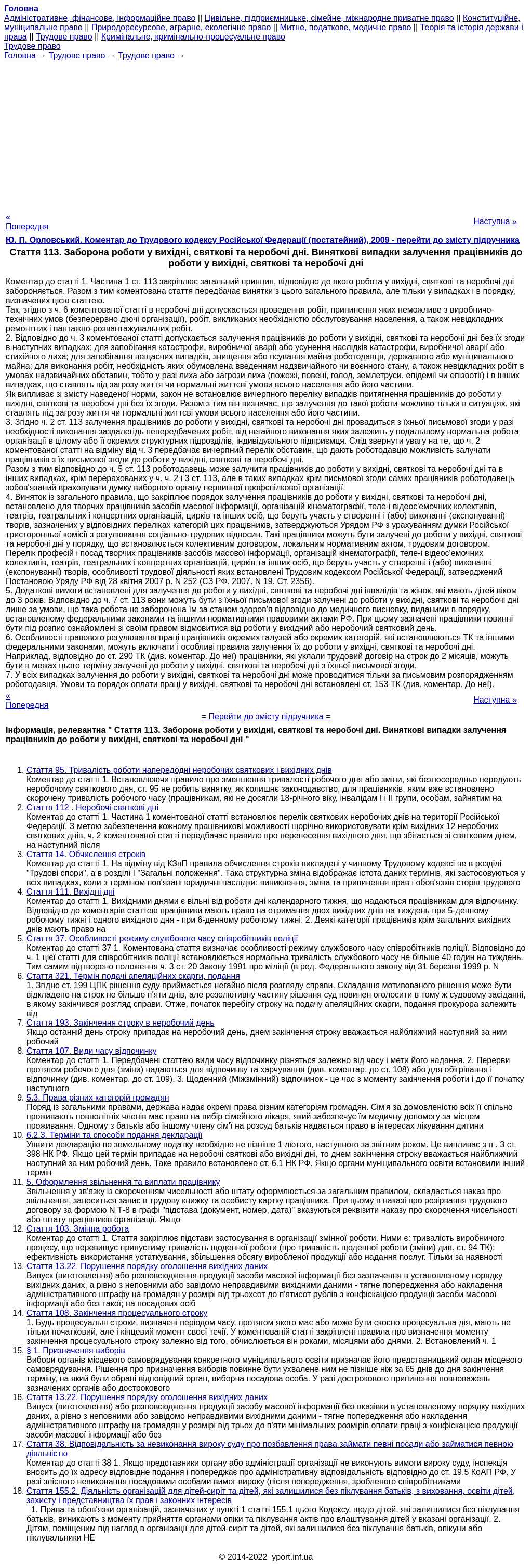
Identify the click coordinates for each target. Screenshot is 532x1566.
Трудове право (64, 36)
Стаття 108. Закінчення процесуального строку (116, 1313)
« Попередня (27, 222)
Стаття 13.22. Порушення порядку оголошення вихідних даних (147, 1266)
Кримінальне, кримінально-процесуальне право (193, 36)
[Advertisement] (266, 133)
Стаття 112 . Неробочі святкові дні (92, 807)
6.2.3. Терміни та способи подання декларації (114, 1135)
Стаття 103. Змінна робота (77, 1228)
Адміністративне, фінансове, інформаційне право (99, 18)
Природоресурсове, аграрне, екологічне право (181, 27)
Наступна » (495, 221)
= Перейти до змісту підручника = (266, 716)
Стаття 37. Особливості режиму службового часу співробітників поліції (162, 938)
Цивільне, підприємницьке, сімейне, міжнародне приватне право (329, 18)
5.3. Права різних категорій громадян (97, 1097)
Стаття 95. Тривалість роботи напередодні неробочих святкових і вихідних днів (179, 770)
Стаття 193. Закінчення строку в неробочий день (120, 1022)
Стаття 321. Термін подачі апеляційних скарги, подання (133, 976)
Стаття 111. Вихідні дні (70, 891)
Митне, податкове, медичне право (345, 27)
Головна (20, 55)
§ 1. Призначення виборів (75, 1350)
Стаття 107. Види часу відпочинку (91, 1050)
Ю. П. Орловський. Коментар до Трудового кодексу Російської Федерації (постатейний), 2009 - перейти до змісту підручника (263, 240)
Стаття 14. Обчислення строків (85, 854)
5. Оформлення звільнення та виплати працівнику (123, 1181)
